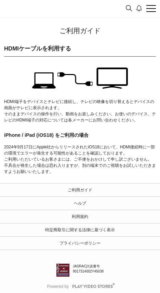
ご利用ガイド (80, 190)
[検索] (129, 8)
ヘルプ (80, 203)
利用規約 (80, 216)
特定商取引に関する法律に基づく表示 (80, 230)
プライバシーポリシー (80, 243)
